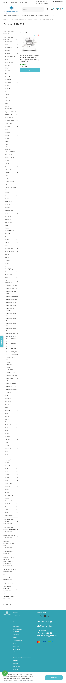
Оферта (15, 669)
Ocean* (7, 199)
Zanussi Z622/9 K (11, 352)
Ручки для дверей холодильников (9, 536)
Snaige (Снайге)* (10, 248)
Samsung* (8, 219)
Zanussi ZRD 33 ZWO (11, 292)
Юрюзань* (8, 510)
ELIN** (7, 103)
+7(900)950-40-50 (42, 1)
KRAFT (7, 161)
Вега (6, 413)
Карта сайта (16, 666)
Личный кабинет (18, 640)
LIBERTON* (8, 169)
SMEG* (7, 245)
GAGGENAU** (9, 118)
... (40, 19)
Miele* (7, 184)
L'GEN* (7, 178)
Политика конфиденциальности (22, 657)
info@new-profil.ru (57, 1)
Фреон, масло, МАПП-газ (8, 552)
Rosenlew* (8, 216)
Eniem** (7, 106)
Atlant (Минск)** (10, 62)
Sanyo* (7, 225)
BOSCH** (7, 71)
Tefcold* (7, 263)
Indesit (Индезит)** (8, 148)
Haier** (7, 129)
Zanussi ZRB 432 (11, 336)
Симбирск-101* (9, 495)
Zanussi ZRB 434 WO (11, 340)
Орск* (6, 472)
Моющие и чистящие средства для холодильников (9, 577)
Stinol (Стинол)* (10, 251)
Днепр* (7, 422)
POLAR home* (9, 210)
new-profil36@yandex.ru (47, 636)
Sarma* (7, 228)
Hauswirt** (8, 132)
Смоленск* (8, 498)
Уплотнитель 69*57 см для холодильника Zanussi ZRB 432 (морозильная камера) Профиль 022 (29, 59)
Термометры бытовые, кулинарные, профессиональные (9, 590)
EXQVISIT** (8, 109)
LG (5, 166)
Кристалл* (8, 448)
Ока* (6, 469)
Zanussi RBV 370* (11, 349)
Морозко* (8, 460)
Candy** (7, 77)
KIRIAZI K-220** (9, 158)
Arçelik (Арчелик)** (11, 56)
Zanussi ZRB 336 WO (11, 329)
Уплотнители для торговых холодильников (8, 521)
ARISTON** (8, 53)
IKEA (6, 144)
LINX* (6, 175)
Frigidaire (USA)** (10, 112)
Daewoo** (8, 82)
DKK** (7, 91)
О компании (13, 2)
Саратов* (7, 486)
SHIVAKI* (7, 242)
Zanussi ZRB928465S (10, 369)
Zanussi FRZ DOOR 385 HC (12, 379)
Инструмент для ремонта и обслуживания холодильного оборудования (8, 561)
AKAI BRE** (8, 47)
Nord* (6, 196)
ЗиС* (6, 431)
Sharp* (7, 240)
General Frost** (9, 120)
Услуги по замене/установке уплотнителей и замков (10, 599)
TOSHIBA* (8, 260)
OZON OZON (7, 604)
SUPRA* (7, 254)
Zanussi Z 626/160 (12, 355)
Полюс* (7, 477)
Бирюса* (7, 410)
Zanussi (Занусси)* (8, 282)
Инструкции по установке (17, 630)
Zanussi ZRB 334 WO (11, 319)
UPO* (6, 266)
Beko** (7, 68)
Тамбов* (7, 504)
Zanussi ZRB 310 (11, 302)
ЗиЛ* (6, 428)
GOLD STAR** (9, 123)
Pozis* (7, 213)
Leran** (7, 163)
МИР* (6, 457)
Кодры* (7, 445)
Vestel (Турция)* (10, 269)
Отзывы (15, 660)
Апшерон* (8, 401)
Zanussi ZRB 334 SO (11, 314)
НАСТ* (7, 463)
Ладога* (7, 451)
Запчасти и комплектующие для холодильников (8, 544)
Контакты (16, 626)
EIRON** (7, 94)
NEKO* (7, 193)
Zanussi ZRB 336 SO (11, 324)
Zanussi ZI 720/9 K (12, 386)
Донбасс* (8, 425)
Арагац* (7, 404)
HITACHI (7, 141)
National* (7, 190)
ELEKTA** (7, 97)
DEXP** (7, 85)
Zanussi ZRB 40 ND (12, 389)
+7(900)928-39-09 (44, 633)
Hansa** (7, 135)
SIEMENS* (8, 234)
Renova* (7, 207)
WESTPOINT (8, 275)
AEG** (6, 44)
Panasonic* (8, 201)
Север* (7, 492)
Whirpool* (8, 278)
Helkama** (8, 138)
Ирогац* (7, 436)
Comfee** (8, 80)
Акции (15, 624)
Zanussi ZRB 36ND (12, 296)
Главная (5, 19)
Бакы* (7, 407)
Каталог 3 (9, 392)
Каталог (5, 2)
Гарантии (15, 637)
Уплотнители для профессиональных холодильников (9, 529)
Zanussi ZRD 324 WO (11, 345)
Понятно (54, 677)
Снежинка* (8, 501)
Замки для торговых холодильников (9, 570)
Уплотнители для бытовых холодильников (36, 16)
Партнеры (16, 646)
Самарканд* (8, 483)
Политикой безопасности (26, 681)
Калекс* (7, 442)
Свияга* (7, 489)
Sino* (6, 237)
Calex (6, 74)
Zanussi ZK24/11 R (11, 288)
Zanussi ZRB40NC (11, 375)
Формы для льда (8, 583)
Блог (14, 643)
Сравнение (16, 655)
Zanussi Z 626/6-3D (11, 359)
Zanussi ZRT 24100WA (10, 364)
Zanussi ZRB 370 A (12, 333)
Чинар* (7, 507)
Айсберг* (8, 398)
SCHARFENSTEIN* (10, 231)
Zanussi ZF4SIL (10, 372)
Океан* (7, 474)
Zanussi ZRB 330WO (10, 309)
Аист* (6, 395)
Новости (15, 663)
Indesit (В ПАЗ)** (10, 152)
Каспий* (7, 439)
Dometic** (8, 88)
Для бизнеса (16, 634)
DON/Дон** (8, 115)
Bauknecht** (8, 65)
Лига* (6, 454)
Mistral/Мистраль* (10, 187)
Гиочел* (7, 419)
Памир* (7, 480)
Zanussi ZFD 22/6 (11, 285)
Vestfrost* (8, 272)
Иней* (7, 433)
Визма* (7, 416)
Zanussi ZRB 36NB (12, 299)
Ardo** (7, 59)
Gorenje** (8, 126)
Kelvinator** (8, 155)
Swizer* (7, 257)
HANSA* (7, 204)
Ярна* (6, 512)
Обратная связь (17, 652)
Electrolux (8, 100)
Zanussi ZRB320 (11, 305)
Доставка (15, 621)
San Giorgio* (8, 222)
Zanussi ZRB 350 (11, 383)
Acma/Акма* (9, 515)
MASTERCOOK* (9, 181)
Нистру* (7, 466)
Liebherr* (7, 172)
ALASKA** (8, 50)
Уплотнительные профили (11, 16)
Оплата (21, 2)
